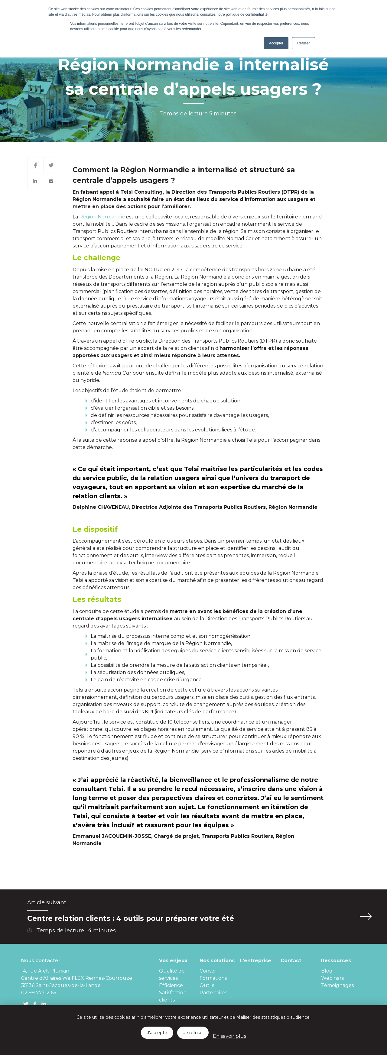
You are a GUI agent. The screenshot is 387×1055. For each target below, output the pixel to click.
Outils (207, 985)
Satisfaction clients (173, 996)
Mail (51, 181)
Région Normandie (102, 217)
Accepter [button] (276, 43)
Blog (327, 971)
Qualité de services (172, 974)
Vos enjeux (173, 960)
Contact (291, 960)
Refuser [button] (303, 43)
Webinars (332, 978)
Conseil (208, 971)
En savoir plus (229, 1036)
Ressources (336, 960)
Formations (213, 978)
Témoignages (337, 985)
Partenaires (213, 992)
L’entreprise (255, 960)
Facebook (35, 165)
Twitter (51, 165)
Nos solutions (217, 960)
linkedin (43, 1003)
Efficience (171, 985)
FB (34, 1003)
